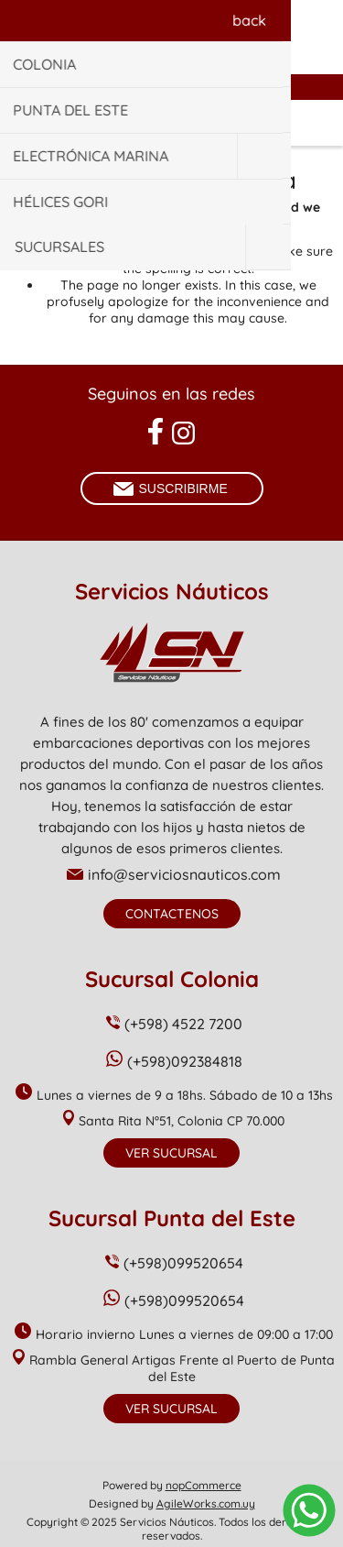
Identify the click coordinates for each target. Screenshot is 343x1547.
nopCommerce (203, 1485)
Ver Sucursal (171, 1153)
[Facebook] (155, 431)
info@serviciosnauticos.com (184, 874)
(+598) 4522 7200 (183, 1024)
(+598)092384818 (184, 1061)
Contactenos (172, 913)
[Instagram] (183, 433)
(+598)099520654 (183, 1263)
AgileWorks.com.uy (205, 1503)
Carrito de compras (195, 122)
